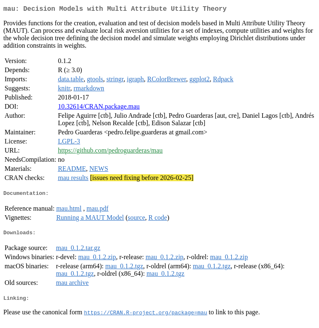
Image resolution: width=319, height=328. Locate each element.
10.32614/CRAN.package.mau (99, 108)
